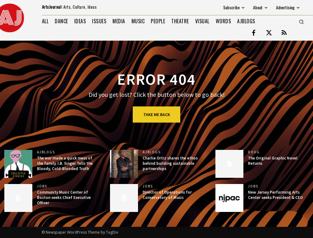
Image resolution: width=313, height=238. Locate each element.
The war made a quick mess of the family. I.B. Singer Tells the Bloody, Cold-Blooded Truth (65, 163)
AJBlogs (46, 152)
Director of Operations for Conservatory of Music (167, 195)
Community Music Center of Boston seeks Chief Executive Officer (64, 197)
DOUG (254, 152)
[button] (301, 22)
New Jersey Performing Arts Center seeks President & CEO (275, 195)
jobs (42, 186)
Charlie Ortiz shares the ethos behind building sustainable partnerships (170, 163)
